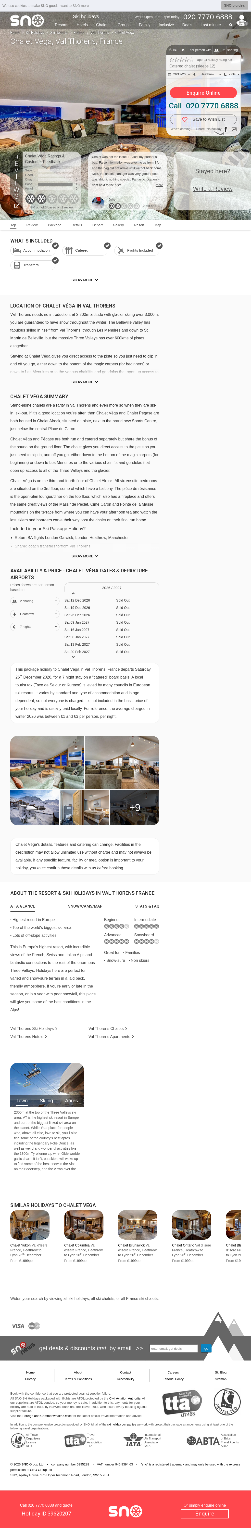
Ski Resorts (59, 33)
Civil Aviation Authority (124, 1398)
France (79, 33)
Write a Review (213, 188)
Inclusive (166, 25)
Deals (187, 25)
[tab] (22, 906)
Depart (97, 225)
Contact (125, 1372)
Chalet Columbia (77, 1245)
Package (54, 225)
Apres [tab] (71, 1100)
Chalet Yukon (20, 1245)
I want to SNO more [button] (74, 6)
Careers (173, 1372)
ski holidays (78, 1299)
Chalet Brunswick (131, 1245)
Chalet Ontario (183, 1245)
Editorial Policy (173, 1379)
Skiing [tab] (46, 1100)
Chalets (102, 25)
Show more (82, 382)
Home (15, 33)
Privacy (30, 1379)
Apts (109, 1037)
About (78, 1372)
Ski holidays (86, 16)
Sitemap (221, 1379)
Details (77, 225)
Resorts (61, 25)
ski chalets (105, 1299)
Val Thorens (99, 33)
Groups (124, 25)
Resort (139, 225)
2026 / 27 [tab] (112, 588)
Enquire (204, 1514)
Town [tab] (22, 1100)
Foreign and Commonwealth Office (47, 1416)
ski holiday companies (121, 1424)
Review (32, 225)
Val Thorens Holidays (32, 1029)
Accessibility (125, 1379)
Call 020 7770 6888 (203, 105)
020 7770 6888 (41, 1505)
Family (144, 25)
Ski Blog (221, 1372)
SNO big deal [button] (234, 5)
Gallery (118, 225)
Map (157, 225)
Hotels (82, 25)
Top (13, 225)
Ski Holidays (35, 33)
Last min (211, 25)
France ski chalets (142, 1299)
